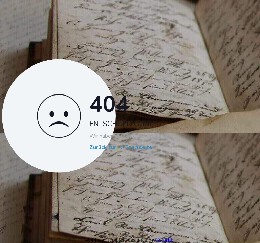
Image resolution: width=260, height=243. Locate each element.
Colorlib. (165, 240)
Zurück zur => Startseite (120, 148)
